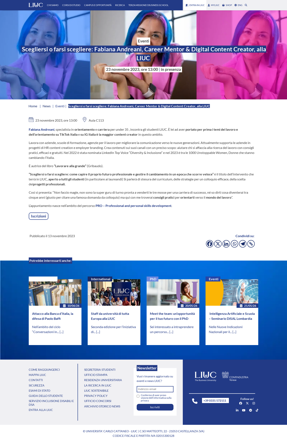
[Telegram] (242, 244)
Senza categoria (43, 279)
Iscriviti (155, 407)
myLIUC (214, 5)
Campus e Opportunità (97, 5)
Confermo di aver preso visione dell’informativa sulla (156, 398)
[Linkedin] (226, 244)
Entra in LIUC (195, 5)
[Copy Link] (251, 244)
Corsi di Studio (71, 5)
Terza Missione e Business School (148, 5)
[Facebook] (209, 244)
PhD (153, 279)
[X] (218, 244)
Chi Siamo (53, 5)
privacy (145, 400)
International (100, 279)
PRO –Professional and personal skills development (133, 206)
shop (227, 5)
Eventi (213, 279)
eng (238, 5)
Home (33, 106)
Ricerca (120, 5)
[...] (61, 332)
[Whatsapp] (234, 244)
